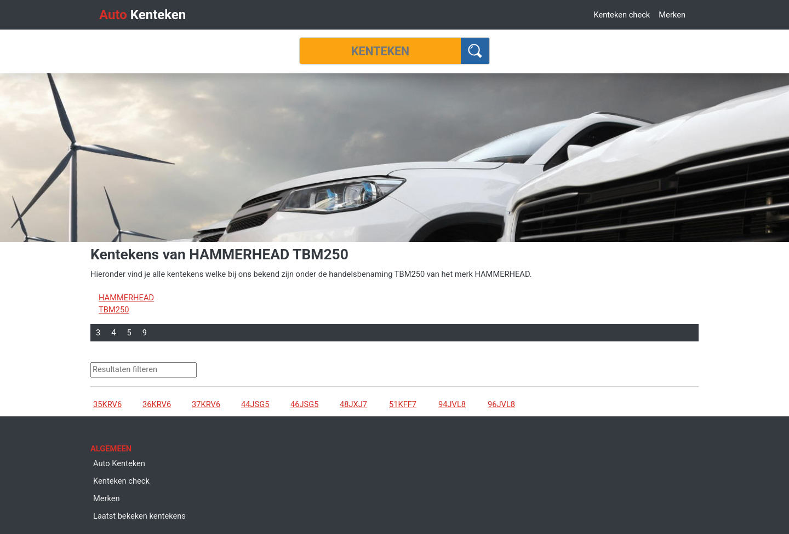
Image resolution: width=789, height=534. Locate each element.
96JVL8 (501, 404)
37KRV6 (206, 404)
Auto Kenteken (119, 463)
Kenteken (142, 14)
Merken (672, 15)
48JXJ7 (353, 404)
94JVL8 (452, 404)
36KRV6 (156, 404)
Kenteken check (621, 15)
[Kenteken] (380, 51)
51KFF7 (402, 404)
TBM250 (114, 310)
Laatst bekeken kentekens (139, 516)
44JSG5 (255, 404)
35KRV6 (107, 404)
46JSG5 (304, 404)
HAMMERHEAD (126, 298)
